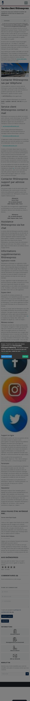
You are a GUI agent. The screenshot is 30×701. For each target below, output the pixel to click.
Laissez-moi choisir (7, 356)
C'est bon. (25, 356)
